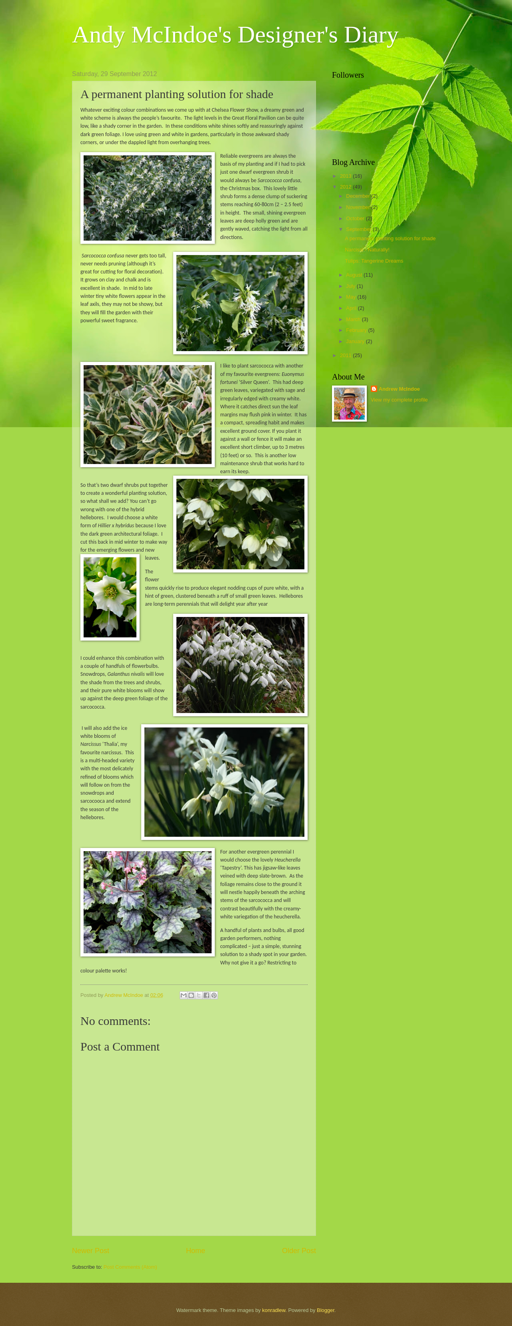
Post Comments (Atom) (130, 1267)
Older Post (299, 1251)
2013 (346, 176)
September (359, 229)
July (351, 286)
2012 (346, 187)
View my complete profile (399, 400)
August (355, 275)
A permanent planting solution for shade (390, 238)
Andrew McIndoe (399, 389)
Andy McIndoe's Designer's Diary (235, 34)
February (357, 330)
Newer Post (90, 1251)
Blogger (325, 1310)
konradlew (273, 1310)
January (356, 341)
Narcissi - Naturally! (367, 250)
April (352, 308)
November (358, 207)
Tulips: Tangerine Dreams (374, 261)
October (356, 218)
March (354, 319)
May (351, 297)
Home (195, 1251)
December (358, 196)
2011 (346, 355)
